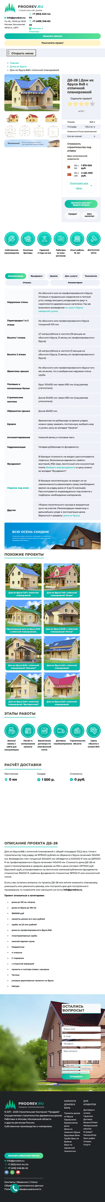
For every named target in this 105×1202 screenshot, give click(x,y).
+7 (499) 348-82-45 (18, 1168)
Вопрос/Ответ (90, 1122)
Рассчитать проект (52, 43)
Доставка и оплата (89, 1111)
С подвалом (18, 958)
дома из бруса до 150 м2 (24, 907)
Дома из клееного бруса (72, 1130)
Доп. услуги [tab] (71, 276)
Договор (87, 1119)
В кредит (88, 1132)
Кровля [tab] (54, 276)
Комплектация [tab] (15, 276)
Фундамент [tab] (37, 276)
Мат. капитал (89, 215)
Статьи (33, 1182)
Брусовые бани (72, 1135)
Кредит (72, 214)
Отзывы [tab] (27, 282)
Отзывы (87, 1141)
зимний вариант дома (23, 941)
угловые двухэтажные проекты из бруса (32, 980)
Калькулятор (89, 1135)
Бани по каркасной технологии (70, 1148)
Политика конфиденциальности (22, 1189)
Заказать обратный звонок (23, 1155)
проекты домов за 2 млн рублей (28, 919)
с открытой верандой (23, 963)
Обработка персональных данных (23, 1185)
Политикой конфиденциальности (75, 1072)
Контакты (9, 1182)
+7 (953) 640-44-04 (18, 1164)
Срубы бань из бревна (71, 1140)
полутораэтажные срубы (24, 935)
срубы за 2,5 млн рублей (24, 924)
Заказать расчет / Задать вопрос (81, 203)
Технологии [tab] (91, 276)
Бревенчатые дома (71, 1124)
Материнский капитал (90, 1127)
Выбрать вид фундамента (60, 467)
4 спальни (17, 952)
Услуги (86, 1144)
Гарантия (88, 1116)
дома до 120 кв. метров (23, 902)
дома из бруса (71, 515)
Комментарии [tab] (75, 282)
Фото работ (89, 1138)
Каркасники (70, 1119)
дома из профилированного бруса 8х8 (32, 930)
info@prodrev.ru (16, 18)
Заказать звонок (52, 36)
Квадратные (18, 947)
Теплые (15, 975)
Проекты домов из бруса (72, 1115)
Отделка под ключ (18, 488)
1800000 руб (18, 913)
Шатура (15, 986)
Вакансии (22, 1182)
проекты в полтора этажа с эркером (30, 969)
